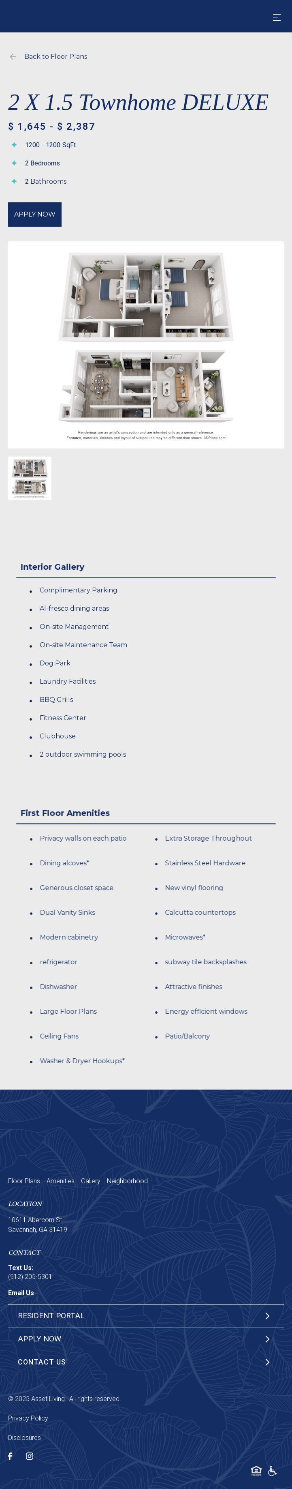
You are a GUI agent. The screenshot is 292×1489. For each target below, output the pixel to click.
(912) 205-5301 (30, 1277)
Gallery (90, 1181)
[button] (277, 17)
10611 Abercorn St (35, 1220)
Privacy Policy (28, 1418)
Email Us (21, 1293)
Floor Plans (24, 1181)
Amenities (61, 1181)
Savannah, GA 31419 (37, 1230)
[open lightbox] (146, 344)
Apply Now (34, 214)
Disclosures (24, 1438)
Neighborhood (127, 1181)
